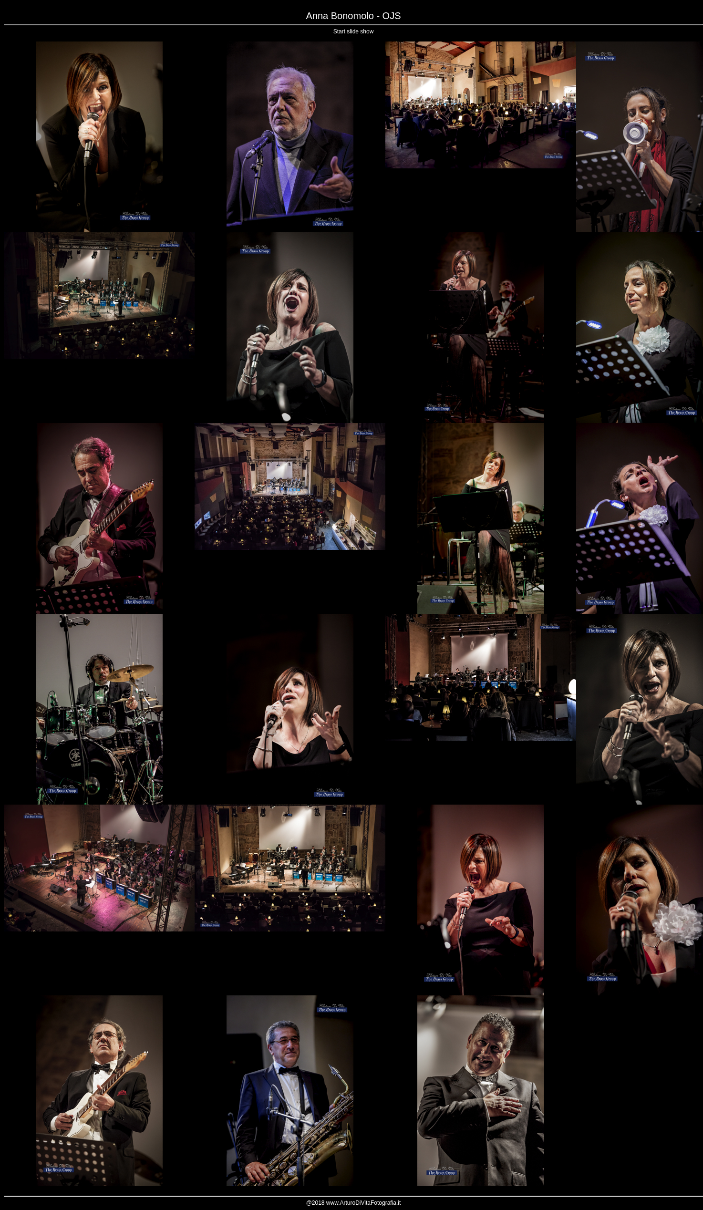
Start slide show (353, 31)
